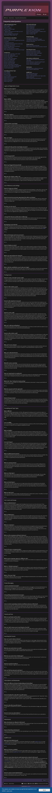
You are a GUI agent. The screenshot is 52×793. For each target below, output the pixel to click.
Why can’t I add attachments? (9, 62)
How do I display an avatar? (9, 47)
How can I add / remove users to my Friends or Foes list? (36, 46)
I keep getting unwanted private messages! (34, 39)
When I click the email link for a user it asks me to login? (14, 49)
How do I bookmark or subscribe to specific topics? (35, 62)
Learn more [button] (9, 791)
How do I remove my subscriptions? (32, 64)
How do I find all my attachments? (32, 69)
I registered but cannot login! (9, 29)
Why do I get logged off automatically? (11, 34)
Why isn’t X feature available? (31, 74)
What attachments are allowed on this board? (34, 68)
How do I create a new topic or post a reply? (12, 53)
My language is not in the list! (9, 45)
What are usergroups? (30, 28)
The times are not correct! (9, 42)
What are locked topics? (8, 80)
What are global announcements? (10, 76)
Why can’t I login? (7, 30)
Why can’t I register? (8, 28)
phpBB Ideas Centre (17, 752)
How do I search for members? (32, 54)
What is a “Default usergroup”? (32, 32)
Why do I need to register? (9, 25)
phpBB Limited (38, 741)
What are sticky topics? (8, 79)
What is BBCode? (7, 72)
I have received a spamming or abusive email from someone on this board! (35, 41)
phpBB (43, 228)
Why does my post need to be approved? (11, 66)
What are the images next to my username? (12, 46)
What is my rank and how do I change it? (11, 48)
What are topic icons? (8, 81)
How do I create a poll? (8, 57)
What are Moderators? (30, 26)
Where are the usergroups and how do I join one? (35, 29)
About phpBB (7, 744)
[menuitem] (44, 14)
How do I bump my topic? (9, 68)
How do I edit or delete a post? (9, 55)
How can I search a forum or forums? (33, 50)
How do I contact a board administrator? (33, 78)
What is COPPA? (7, 26)
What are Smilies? (7, 74)
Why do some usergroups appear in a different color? (36, 31)
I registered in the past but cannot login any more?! (13, 31)
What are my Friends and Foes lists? (32, 45)
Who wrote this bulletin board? (32, 73)
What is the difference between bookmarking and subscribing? (35, 60)
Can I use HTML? (7, 73)
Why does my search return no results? (33, 52)
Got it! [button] (44, 790)
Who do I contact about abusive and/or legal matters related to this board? (36, 76)
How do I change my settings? (9, 39)
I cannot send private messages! (32, 38)
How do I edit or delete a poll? (9, 59)
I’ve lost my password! (8, 32)
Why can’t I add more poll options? (10, 58)
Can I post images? (7, 75)
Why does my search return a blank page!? (34, 53)
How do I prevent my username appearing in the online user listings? (14, 41)
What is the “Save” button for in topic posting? (12, 65)
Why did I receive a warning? (9, 63)
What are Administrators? (31, 25)
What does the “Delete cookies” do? (10, 35)
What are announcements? (9, 78)
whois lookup (7, 761)
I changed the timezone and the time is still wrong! (13, 44)
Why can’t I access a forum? (9, 61)
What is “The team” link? (30, 34)
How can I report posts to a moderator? (11, 64)
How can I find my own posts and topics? (33, 55)
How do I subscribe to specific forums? (33, 63)
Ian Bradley (28, 786)
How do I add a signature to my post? (11, 56)
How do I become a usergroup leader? (33, 30)
